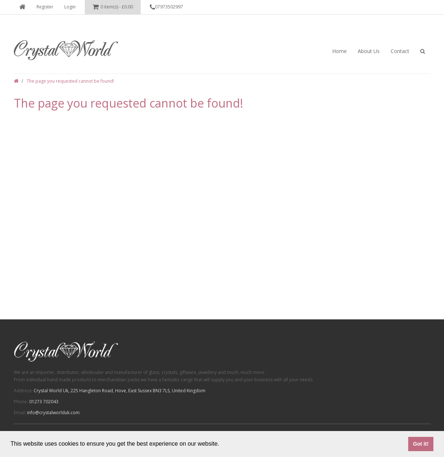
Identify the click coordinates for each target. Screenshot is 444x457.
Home (339, 51)
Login (70, 7)
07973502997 (166, 7)
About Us (369, 51)
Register (45, 7)
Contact (400, 51)
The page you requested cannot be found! (70, 81)
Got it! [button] (420, 444)
